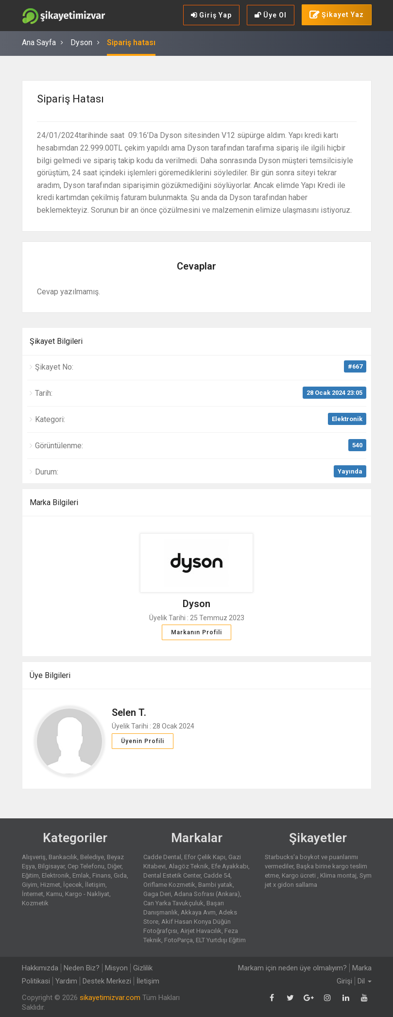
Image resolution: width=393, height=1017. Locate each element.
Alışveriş (34, 857)
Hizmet (50, 884)
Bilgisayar (51, 866)
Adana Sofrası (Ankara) (207, 894)
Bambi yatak (215, 884)
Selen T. (129, 712)
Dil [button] (365, 981)
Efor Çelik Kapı (204, 857)
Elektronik (347, 419)
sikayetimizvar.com (110, 997)
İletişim (95, 884)
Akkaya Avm (198, 912)
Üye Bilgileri (50, 675)
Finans (101, 875)
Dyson (81, 42)
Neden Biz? (82, 968)
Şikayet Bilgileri (56, 341)
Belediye (92, 857)
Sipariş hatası (131, 42)
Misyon (116, 968)
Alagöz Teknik (188, 866)
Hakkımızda (40, 968)
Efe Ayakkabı (229, 866)
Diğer (114, 866)
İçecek (72, 884)
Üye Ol (271, 15)
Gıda (120, 875)
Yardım (66, 981)
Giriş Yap (211, 15)
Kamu (54, 894)
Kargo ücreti (299, 875)
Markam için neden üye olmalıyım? (292, 968)
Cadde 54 (217, 875)
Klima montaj (338, 875)
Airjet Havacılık (201, 930)
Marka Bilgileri (54, 502)
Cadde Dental (162, 857)
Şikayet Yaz (336, 15)
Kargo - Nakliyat (87, 894)
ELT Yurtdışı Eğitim (221, 940)
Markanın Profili (196, 632)
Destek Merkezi (107, 981)
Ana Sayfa (39, 42)
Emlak (80, 875)
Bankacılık (63, 857)
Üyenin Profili (142, 741)
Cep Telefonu (86, 866)
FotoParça (178, 940)
